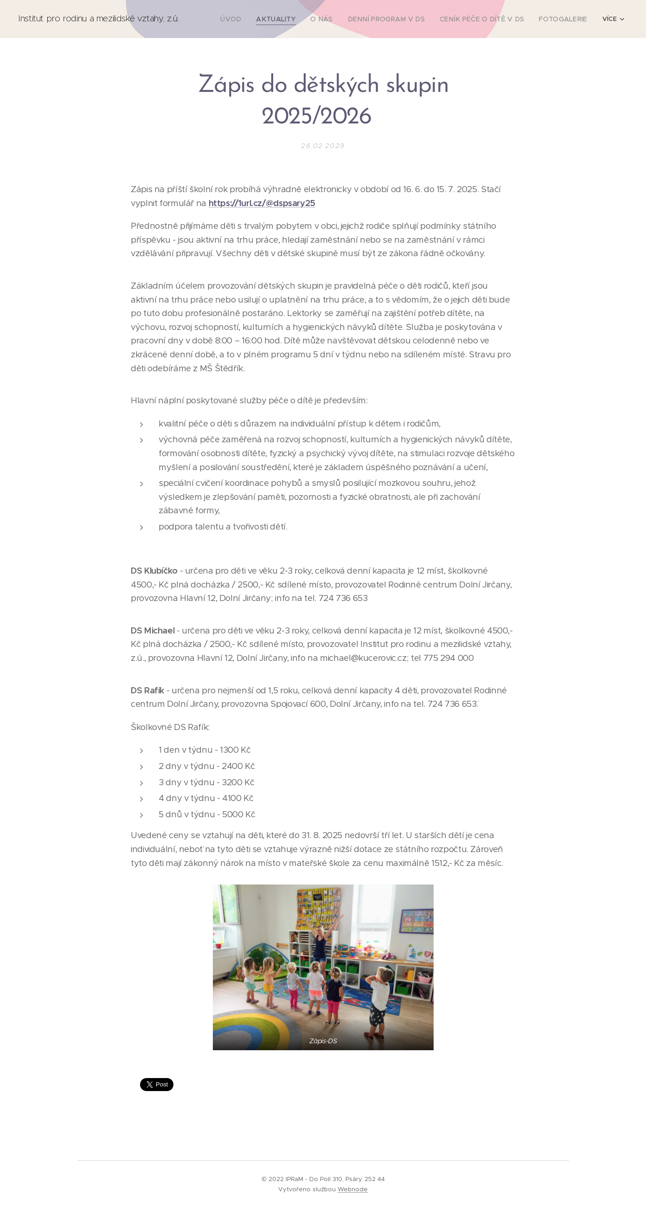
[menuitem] (256, 19)
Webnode (353, 1189)
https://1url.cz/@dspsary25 (261, 202)
